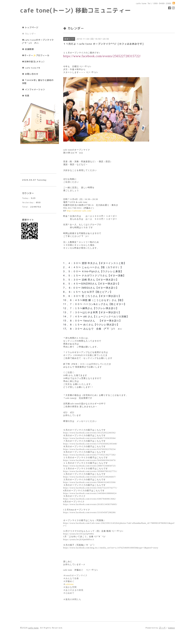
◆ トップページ (30, 27)
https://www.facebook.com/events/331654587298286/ (89, 512)
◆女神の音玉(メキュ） (33, 61)
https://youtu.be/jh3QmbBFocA (78, 539)
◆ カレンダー (29, 33)
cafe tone (33, 627)
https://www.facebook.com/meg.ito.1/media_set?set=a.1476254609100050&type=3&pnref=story (110, 548)
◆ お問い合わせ (30, 73)
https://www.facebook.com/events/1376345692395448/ (90, 444)
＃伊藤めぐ (68, 581)
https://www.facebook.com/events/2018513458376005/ (90, 504)
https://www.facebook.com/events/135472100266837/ (89, 477)
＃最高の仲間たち (72, 599)
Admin (171, 627)
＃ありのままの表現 (73, 590)
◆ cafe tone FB (31, 67)
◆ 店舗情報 (28, 49)
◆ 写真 (25, 95)
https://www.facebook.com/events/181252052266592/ (89, 433)
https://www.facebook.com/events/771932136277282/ (89, 455)
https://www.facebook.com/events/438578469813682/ (89, 499)
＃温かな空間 (70, 587)
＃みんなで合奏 (71, 578)
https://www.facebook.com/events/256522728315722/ (102, 56)
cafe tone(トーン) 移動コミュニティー (75, 10)
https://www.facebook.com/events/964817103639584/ (89, 438)
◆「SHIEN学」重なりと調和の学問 (38, 82)
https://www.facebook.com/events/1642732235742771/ (90, 488)
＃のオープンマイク (75, 575)
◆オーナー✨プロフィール (35, 55)
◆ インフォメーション (33, 89)
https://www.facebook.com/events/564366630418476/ (89, 460)
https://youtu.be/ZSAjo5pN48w (78, 534)
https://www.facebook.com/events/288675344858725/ (89, 466)
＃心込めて (68, 593)
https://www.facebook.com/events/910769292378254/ (89, 449)
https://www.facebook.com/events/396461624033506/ (89, 482)
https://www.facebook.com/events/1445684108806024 (90, 493)
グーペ (162, 627)
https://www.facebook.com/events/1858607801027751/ (90, 471)
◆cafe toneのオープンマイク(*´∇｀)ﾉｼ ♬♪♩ (38, 41)
